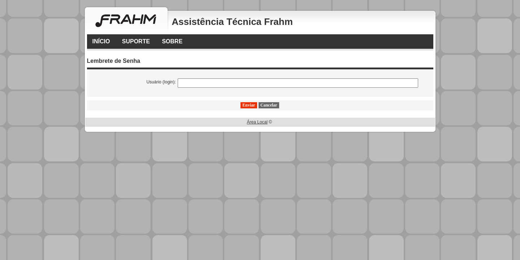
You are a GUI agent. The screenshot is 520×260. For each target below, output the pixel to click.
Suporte (136, 41)
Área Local (257, 122)
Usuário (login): (161, 81)
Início (101, 41)
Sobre (172, 41)
